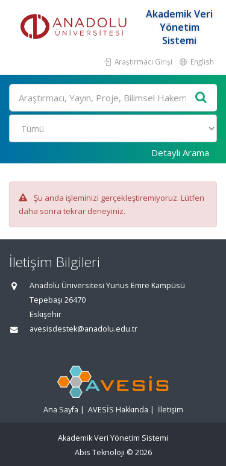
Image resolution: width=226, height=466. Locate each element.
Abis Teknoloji (100, 452)
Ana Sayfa (60, 410)
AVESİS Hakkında (118, 410)
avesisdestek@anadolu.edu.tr (83, 329)
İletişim (170, 410)
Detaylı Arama (180, 152)
